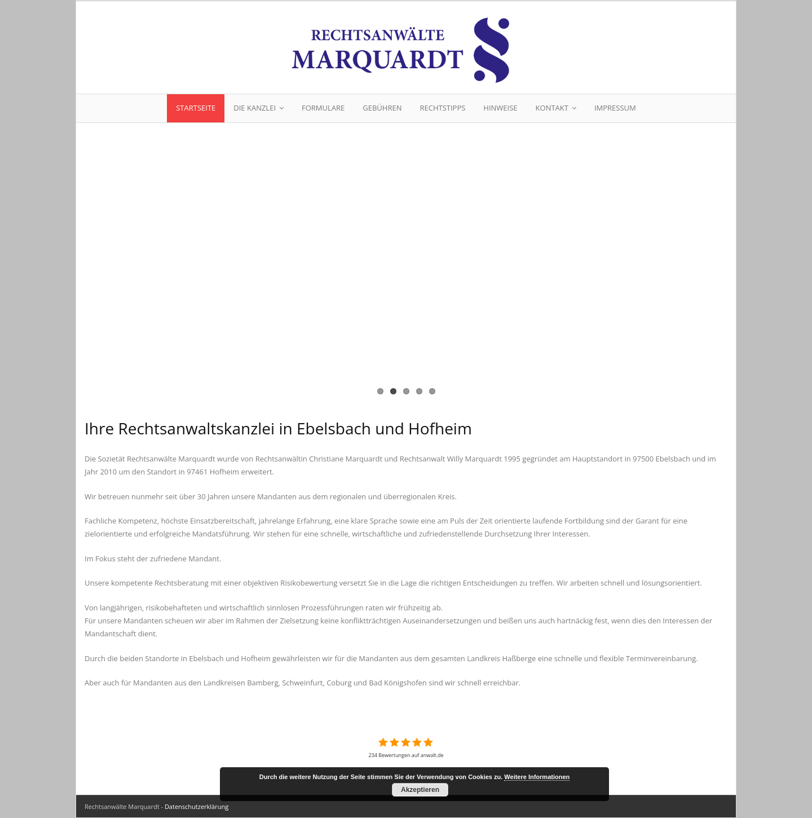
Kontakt (552, 108)
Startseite (195, 108)
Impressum (615, 108)
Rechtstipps (442, 108)
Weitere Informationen (537, 776)
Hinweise (500, 108)
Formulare (323, 108)
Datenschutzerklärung (196, 806)
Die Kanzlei (254, 108)
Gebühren (382, 108)
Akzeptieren (420, 790)
